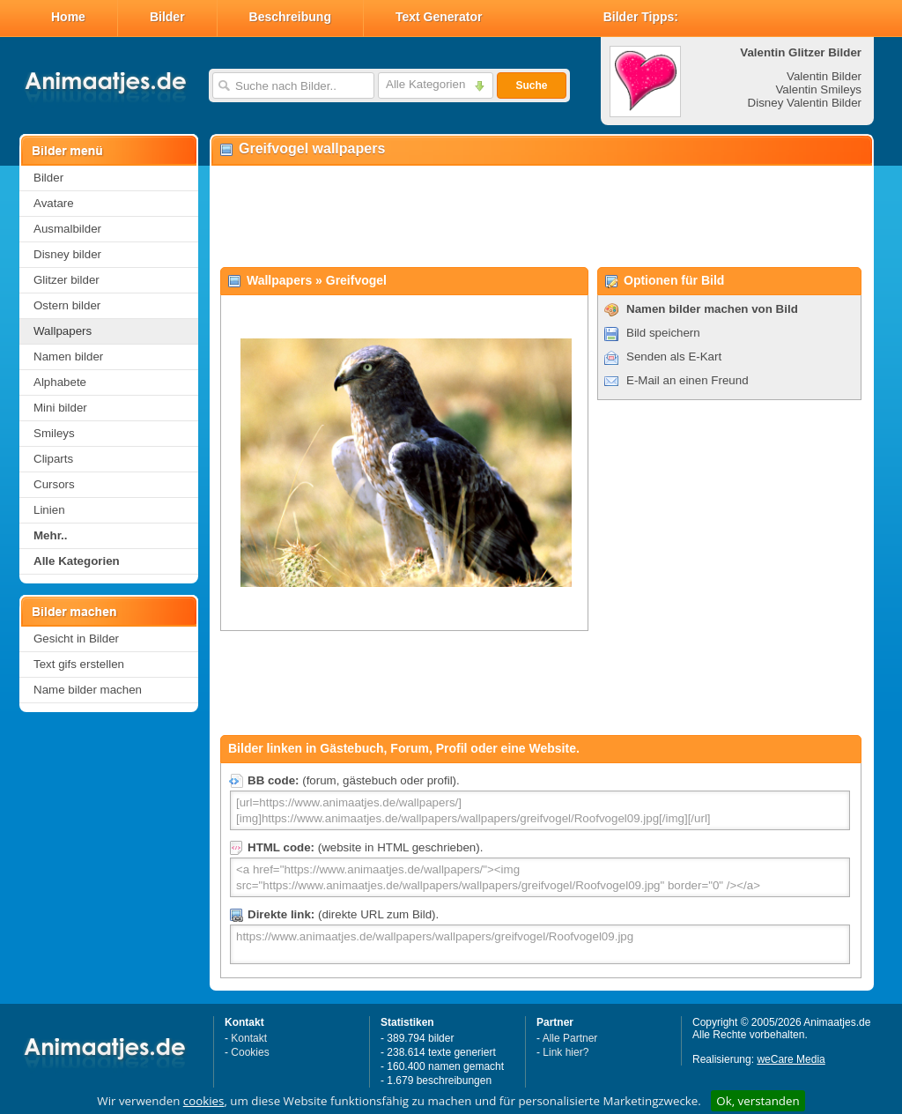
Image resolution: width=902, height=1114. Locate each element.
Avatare (53, 203)
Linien (49, 509)
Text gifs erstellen (78, 664)
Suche (531, 85)
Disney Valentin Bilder (804, 102)
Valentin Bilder (824, 76)
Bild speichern (663, 332)
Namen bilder (68, 356)
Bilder (167, 17)
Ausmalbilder (67, 228)
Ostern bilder (66, 305)
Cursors (54, 484)
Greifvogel (356, 280)
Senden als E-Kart (673, 356)
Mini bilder (60, 407)
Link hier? (565, 1052)
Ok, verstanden (757, 1101)
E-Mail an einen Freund (687, 380)
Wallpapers (62, 331)
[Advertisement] (540, 216)
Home (68, 17)
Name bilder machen (87, 689)
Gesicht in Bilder (76, 638)
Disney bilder (67, 254)
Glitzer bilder (66, 279)
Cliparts (53, 458)
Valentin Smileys (818, 89)
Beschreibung (290, 17)
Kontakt (249, 1038)
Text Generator (439, 17)
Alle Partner (570, 1038)
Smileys (54, 433)
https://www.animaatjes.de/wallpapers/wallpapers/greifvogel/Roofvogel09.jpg (540, 944)
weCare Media (790, 1059)
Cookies (250, 1052)
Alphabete (59, 382)
